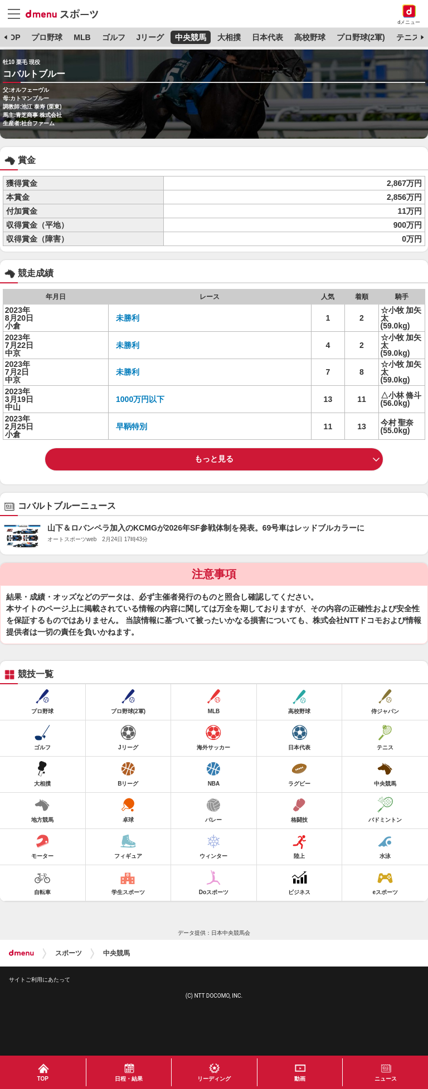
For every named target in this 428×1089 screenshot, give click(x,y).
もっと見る (214, 458)
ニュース (385, 1079)
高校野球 (309, 37)
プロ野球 (46, 37)
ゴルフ (113, 37)
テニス (408, 37)
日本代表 (267, 37)
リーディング (214, 1079)
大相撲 (229, 37)
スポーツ (68, 953)
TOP (12, 37)
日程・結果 (129, 1079)
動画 (299, 1079)
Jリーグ (150, 37)
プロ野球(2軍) (361, 37)
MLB (82, 37)
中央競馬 (190, 37)
